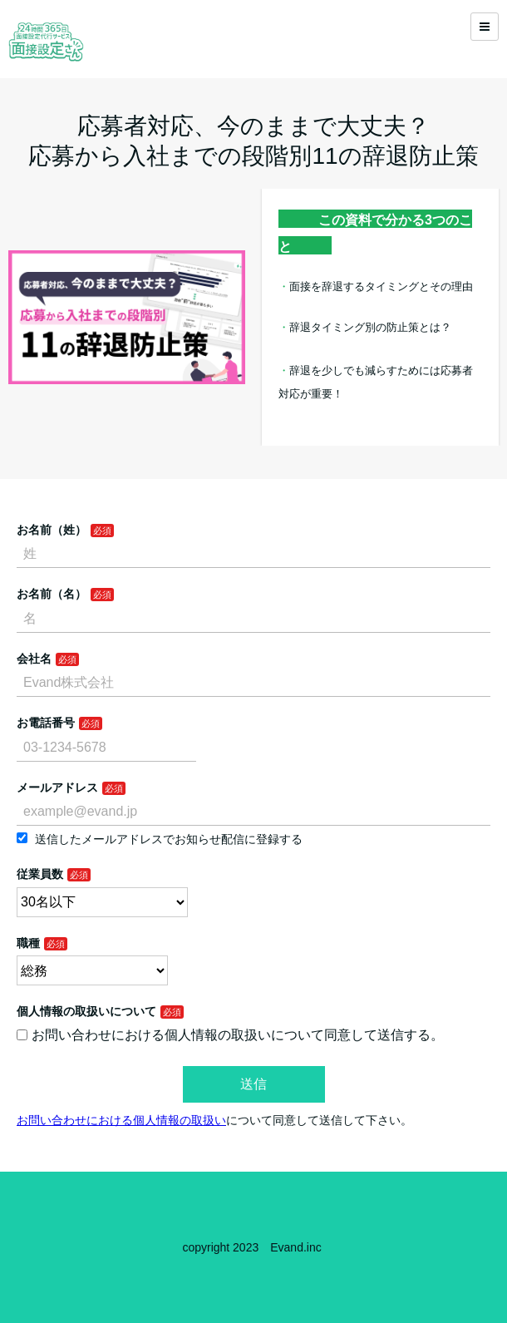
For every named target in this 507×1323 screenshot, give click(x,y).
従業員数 (40, 874)
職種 (28, 943)
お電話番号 (46, 722)
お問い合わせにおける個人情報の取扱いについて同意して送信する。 (230, 1035)
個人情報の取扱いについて (86, 1011)
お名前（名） (51, 593)
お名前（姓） (51, 529)
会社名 (34, 658)
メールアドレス (57, 787)
